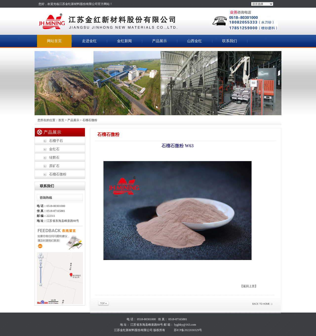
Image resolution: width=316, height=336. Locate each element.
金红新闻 (124, 41)
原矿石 (54, 166)
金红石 (54, 149)
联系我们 (229, 41)
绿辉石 (54, 157)
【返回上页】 (249, 286)
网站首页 (54, 41)
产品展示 (159, 41)
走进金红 (89, 41)
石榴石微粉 (57, 174)
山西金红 (194, 41)
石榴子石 (56, 141)
